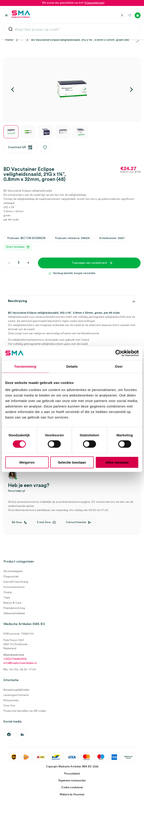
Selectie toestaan (72, 462)
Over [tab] (119, 366)
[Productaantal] (18, 263)
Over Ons (9, 705)
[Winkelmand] (138, 15)
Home (9, 39)
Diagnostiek (11, 576)
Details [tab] (72, 366)
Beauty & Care (12, 602)
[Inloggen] (122, 15)
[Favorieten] (130, 15)
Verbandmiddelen (14, 613)
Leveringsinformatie (16, 695)
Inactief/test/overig (15, 581)
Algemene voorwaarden (72, 780)
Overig (7, 592)
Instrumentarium (14, 587)
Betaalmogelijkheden (16, 689)
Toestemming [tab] (25, 366)
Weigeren (27, 462)
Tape (6, 597)
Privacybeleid (72, 773)
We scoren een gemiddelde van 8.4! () (73, 3)
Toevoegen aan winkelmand (89, 262)
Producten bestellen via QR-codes (24, 710)
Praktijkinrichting (14, 608)
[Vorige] (12, 89)
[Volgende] (131, 89)
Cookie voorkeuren (72, 787)
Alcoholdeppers (13, 571)
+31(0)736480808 (15, 659)
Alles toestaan (117, 462)
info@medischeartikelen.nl (20, 663)
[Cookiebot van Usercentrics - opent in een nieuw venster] (119, 353)
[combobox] (72, 30)
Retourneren (11, 700)
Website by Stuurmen (72, 794)
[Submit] (10, 30)
